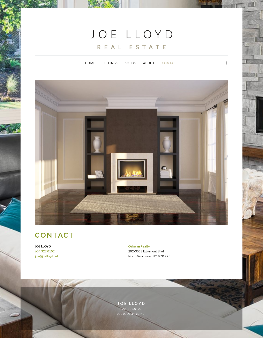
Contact (170, 63)
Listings (110, 63)
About (149, 63)
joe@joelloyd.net (46, 256)
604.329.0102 (45, 251)
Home (90, 63)
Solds (130, 63)
